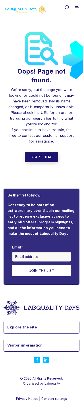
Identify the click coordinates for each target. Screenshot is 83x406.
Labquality (52, 383)
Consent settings (54, 398)
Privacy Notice (27, 398)
